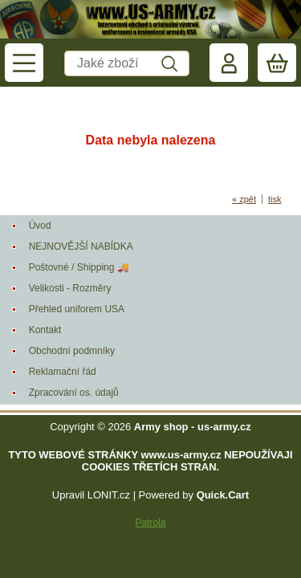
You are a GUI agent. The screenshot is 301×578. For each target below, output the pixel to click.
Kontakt (45, 330)
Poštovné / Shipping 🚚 (79, 267)
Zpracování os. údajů (74, 392)
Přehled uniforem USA (76, 309)
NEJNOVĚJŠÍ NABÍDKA (81, 246)
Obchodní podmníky (72, 350)
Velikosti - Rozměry (70, 288)
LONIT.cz (108, 495)
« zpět (244, 199)
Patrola (150, 522)
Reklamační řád (62, 371)
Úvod (40, 225)
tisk (275, 199)
